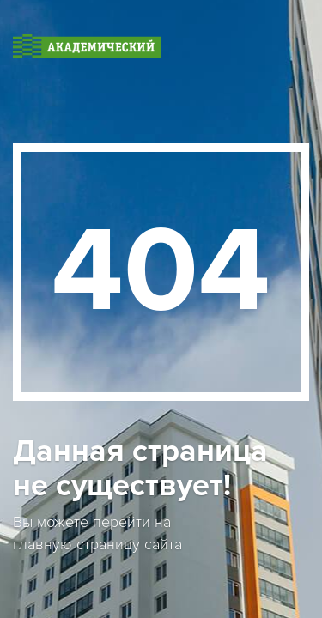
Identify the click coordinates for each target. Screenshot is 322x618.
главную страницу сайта (97, 545)
